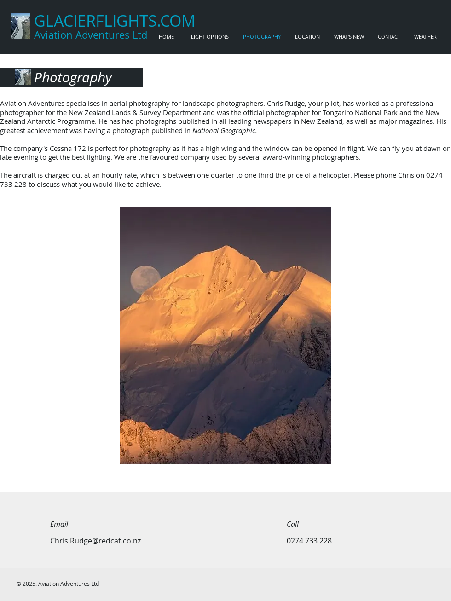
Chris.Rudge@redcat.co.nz (95, 541)
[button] (225, 335)
